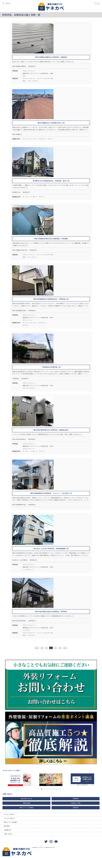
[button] (41, 789)
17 (55, 648)
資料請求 (75, 807)
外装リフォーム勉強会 (26, 807)
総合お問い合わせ (26, 798)
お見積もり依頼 (75, 803)
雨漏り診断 (26, 803)
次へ (65, 648)
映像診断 (75, 798)
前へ (37, 648)
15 (46, 648)
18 (60, 648)
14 (42, 648)
